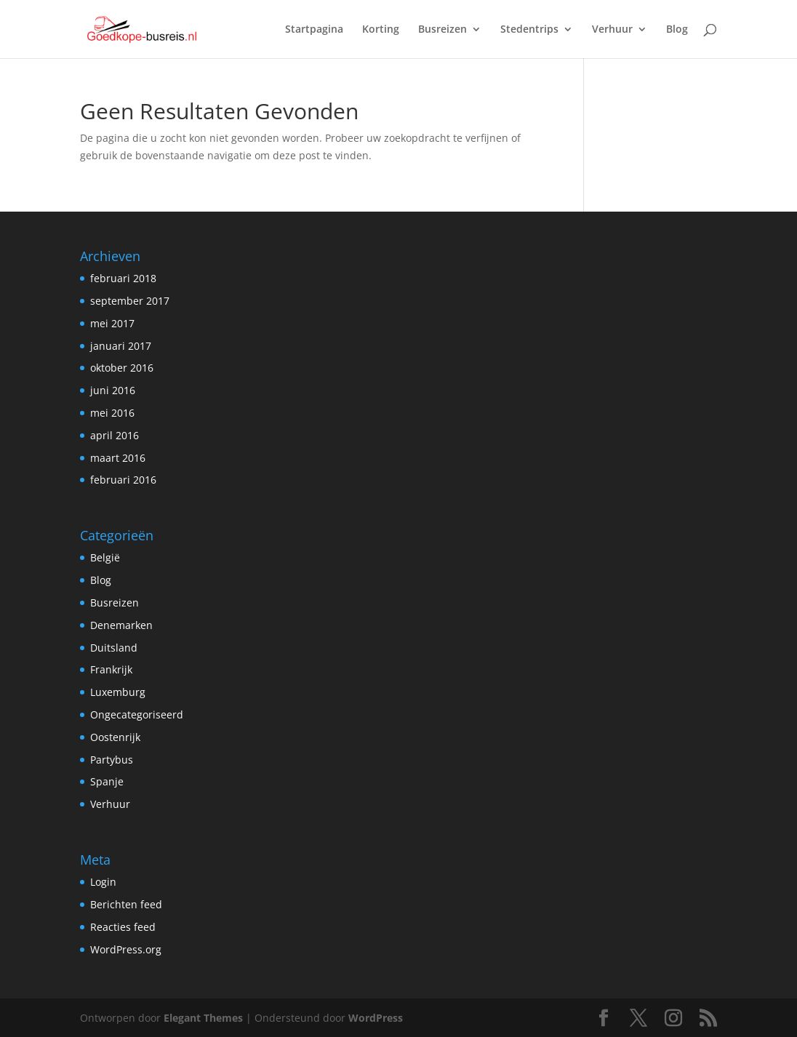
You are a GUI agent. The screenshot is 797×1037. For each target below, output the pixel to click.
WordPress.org (125, 949)
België (105, 557)
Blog (677, 30)
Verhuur (612, 30)
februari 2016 (123, 480)
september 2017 (129, 301)
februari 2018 (123, 278)
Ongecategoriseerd (136, 714)
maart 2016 (117, 458)
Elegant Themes (203, 1018)
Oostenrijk (115, 737)
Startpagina (314, 30)
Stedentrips (529, 30)
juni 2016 (112, 390)
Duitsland (113, 647)
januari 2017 (120, 346)
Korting (380, 30)
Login (103, 882)
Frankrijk (111, 669)
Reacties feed (123, 927)
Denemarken (121, 625)
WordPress (375, 1018)
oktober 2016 (121, 368)
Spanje (107, 781)
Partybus (111, 759)
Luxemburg (117, 692)
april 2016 (114, 435)
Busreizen (442, 30)
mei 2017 (112, 323)
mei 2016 (112, 413)
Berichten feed (126, 904)
